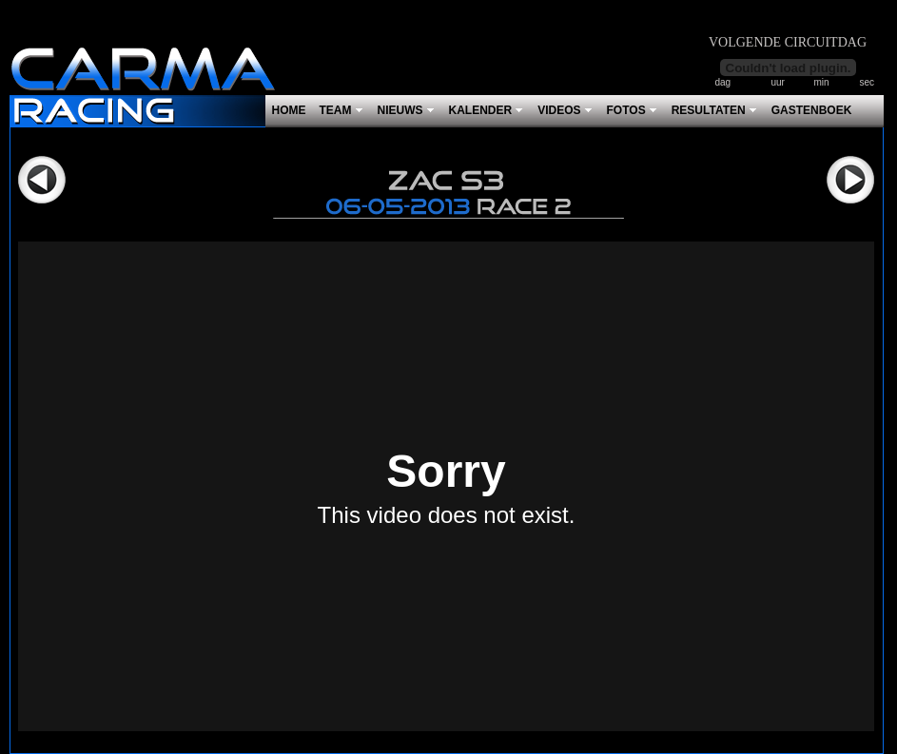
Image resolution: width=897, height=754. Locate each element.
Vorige (42, 179)
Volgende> (850, 179)
